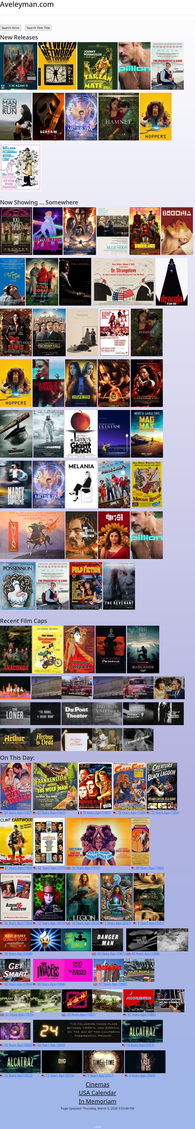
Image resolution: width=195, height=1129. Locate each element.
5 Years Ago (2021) (118, 923)
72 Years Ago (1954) (165, 812)
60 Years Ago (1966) (146, 953)
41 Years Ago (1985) (142, 1014)
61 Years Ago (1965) (19, 868)
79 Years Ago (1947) (96, 812)
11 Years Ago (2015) (60, 1075)
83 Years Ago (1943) (51, 812)
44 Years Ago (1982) (150, 868)
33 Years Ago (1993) (18, 923)
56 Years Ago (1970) (52, 868)
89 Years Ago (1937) (18, 812)
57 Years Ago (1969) (113, 984)
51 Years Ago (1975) (19, 1014)
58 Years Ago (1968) (51, 984)
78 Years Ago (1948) (132, 812)
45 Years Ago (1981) (81, 1014)
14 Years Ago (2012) (140, 1045)
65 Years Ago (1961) (111, 953)
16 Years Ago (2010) (51, 923)
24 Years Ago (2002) (18, 1045)
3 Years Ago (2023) (142, 1075)
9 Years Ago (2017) (100, 1075)
